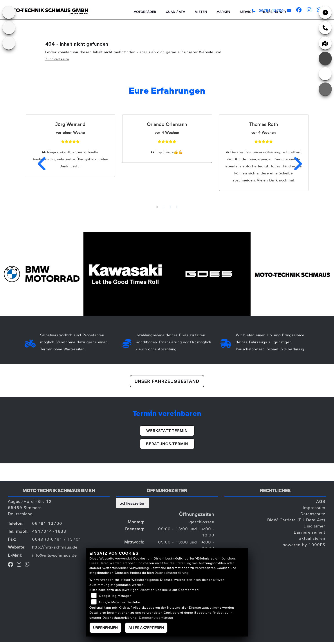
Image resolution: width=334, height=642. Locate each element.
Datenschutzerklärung (172, 572)
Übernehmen (105, 627)
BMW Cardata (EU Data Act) (296, 519)
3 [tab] (170, 207)
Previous (39, 163)
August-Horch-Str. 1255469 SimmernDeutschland (30, 507)
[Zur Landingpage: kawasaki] (8, 12)
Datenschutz (312, 513)
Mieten (201, 11)
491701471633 (49, 531)
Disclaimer (314, 526)
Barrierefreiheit (309, 532)
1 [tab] (157, 207)
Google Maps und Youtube (119, 602)
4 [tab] (177, 207)
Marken (223, 11)
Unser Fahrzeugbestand (167, 381)
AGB (320, 501)
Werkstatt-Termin (167, 430)
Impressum (314, 507)
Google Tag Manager (115, 595)
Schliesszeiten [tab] (132, 503)
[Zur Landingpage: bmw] (8, 27)
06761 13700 (267, 10)
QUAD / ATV (175, 11)
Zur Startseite (57, 58)
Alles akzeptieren (146, 627)
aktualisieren (312, 538)
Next (295, 163)
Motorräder (145, 11)
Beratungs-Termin (167, 443)
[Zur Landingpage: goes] (8, 43)
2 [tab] (164, 207)
